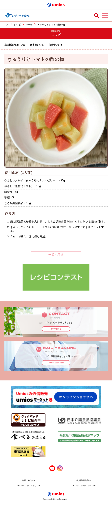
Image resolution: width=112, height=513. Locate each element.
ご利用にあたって (28, 480)
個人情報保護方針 (84, 480)
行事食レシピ (37, 44)
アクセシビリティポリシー (84, 485)
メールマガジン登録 (56, 363)
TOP (6, 24)
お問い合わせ (56, 329)
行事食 (29, 24)
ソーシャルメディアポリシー (27, 485)
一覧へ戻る (56, 254)
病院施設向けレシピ (14, 44)
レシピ (17, 24)
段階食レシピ (55, 44)
